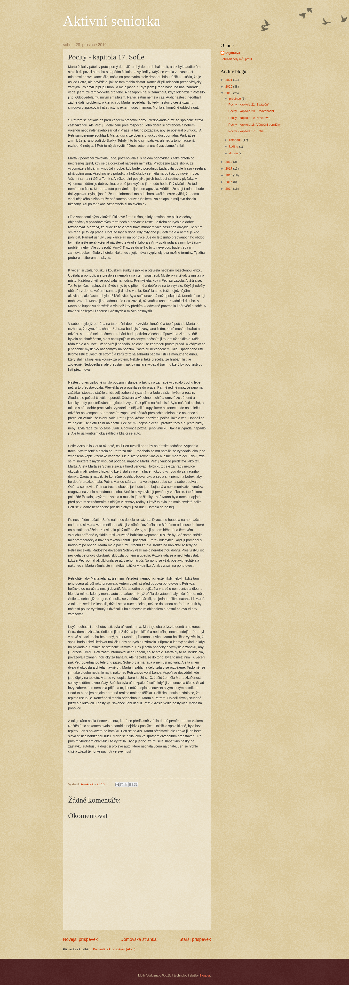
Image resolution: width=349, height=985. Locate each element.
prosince (235, 98)
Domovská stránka (138, 939)
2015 (229, 182)
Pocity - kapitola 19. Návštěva (249, 118)
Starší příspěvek (195, 939)
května (234, 146)
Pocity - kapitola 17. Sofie (245, 131)
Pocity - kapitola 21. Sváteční (248, 104)
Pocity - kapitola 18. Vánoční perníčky (254, 124)
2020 (229, 86)
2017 (229, 168)
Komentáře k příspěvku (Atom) (114, 949)
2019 (229, 93)
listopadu (235, 140)
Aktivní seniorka (111, 21)
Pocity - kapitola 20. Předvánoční (251, 111)
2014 (229, 188)
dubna (233, 153)
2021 (229, 80)
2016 (229, 175)
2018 (229, 162)
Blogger (204, 975)
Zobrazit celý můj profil (236, 59)
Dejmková (232, 53)
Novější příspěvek (80, 939)
